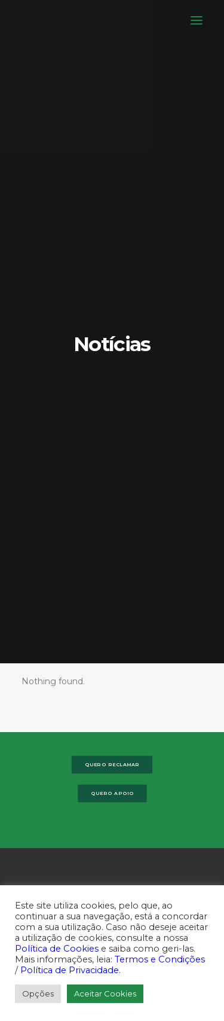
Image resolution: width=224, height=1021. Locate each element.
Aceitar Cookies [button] (105, 993)
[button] (196, 20)
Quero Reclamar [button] (112, 212)
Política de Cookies (57, 948)
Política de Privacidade (69, 970)
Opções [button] (38, 993)
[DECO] (36, 20)
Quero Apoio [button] (112, 240)
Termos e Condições (160, 959)
